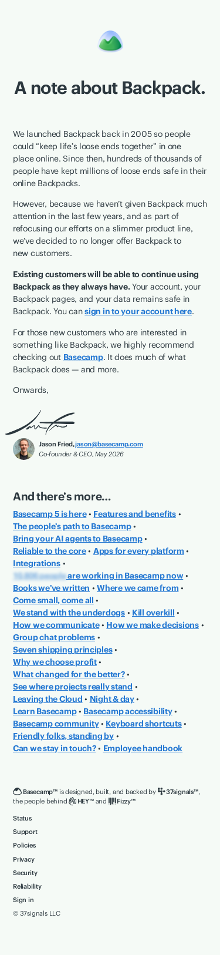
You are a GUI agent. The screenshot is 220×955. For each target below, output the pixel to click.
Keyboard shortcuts (143, 723)
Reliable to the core (49, 551)
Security (25, 873)
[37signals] (178, 792)
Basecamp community (56, 723)
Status (22, 818)
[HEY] (81, 801)
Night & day (112, 699)
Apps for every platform (138, 551)
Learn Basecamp (44, 711)
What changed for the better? (69, 674)
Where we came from (137, 588)
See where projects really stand (73, 686)
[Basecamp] (110, 41)
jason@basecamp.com (109, 444)
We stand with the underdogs (69, 612)
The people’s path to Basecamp (72, 526)
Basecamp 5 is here (49, 514)
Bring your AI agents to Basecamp (78, 538)
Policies (24, 845)
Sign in (23, 900)
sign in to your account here (138, 311)
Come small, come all (53, 600)
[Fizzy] (122, 801)
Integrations (36, 563)
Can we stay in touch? (54, 748)
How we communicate (56, 625)
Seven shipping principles (62, 649)
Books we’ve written (51, 588)
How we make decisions (152, 625)
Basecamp (83, 357)
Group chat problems (54, 637)
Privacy (24, 859)
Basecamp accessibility (127, 711)
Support (25, 832)
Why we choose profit (55, 662)
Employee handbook (143, 748)
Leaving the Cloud (48, 699)
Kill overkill (153, 612)
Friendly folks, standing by (63, 736)
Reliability (27, 886)
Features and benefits (134, 514)
